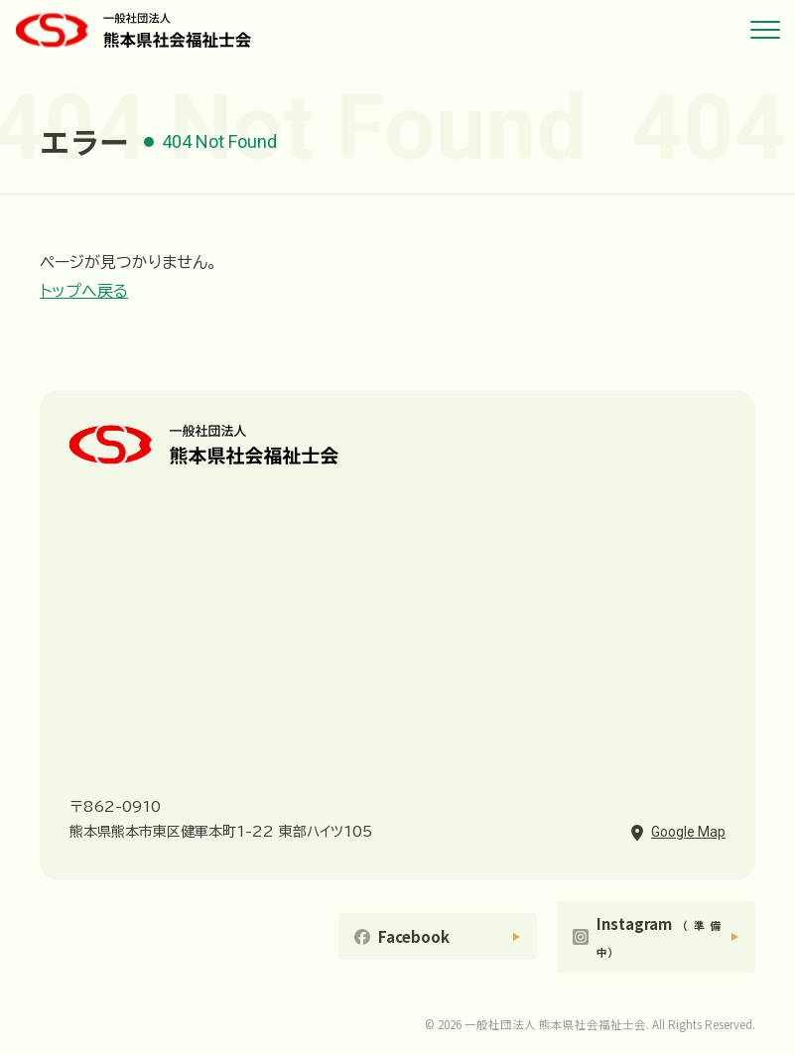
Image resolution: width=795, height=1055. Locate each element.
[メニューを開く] (765, 30)
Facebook (414, 936)
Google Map (688, 832)
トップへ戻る (84, 291)
